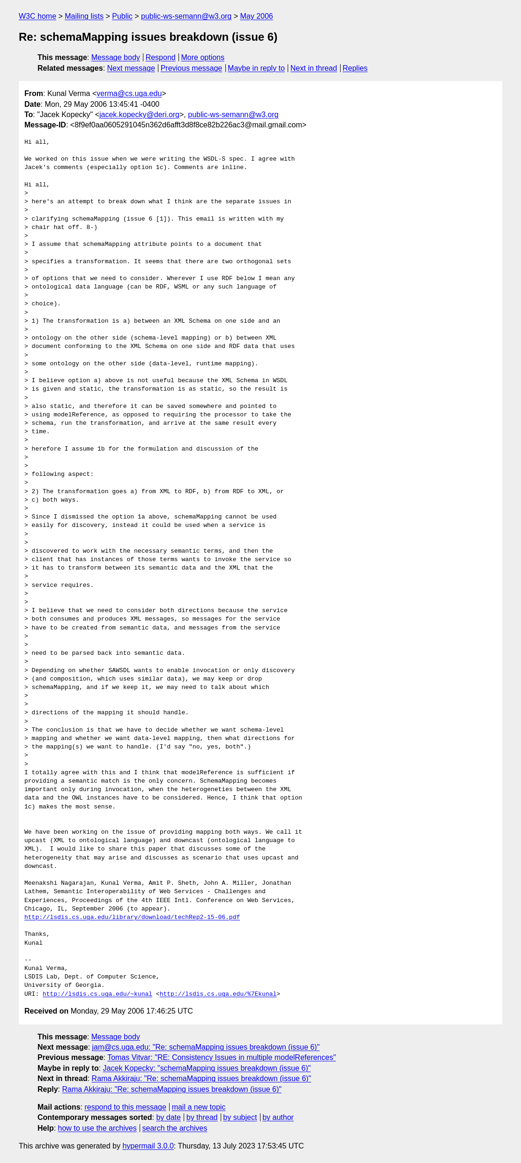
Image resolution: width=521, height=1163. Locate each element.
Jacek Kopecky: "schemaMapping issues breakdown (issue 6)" (207, 1068)
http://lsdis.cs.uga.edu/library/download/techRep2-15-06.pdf (132, 917)
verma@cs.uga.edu (129, 93)
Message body (115, 57)
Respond (161, 57)
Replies (354, 68)
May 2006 (256, 16)
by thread (202, 1117)
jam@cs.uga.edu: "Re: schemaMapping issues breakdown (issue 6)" (206, 1047)
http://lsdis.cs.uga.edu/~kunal (97, 994)
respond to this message (125, 1107)
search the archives (175, 1128)
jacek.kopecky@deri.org (139, 115)
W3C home (37, 16)
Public (122, 16)
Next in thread (313, 68)
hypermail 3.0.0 (147, 1146)
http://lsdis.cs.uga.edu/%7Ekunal (218, 994)
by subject (240, 1117)
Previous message (192, 68)
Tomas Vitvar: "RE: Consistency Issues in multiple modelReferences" (221, 1057)
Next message (131, 68)
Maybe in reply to (256, 68)
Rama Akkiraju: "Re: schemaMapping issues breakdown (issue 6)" (201, 1078)
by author (278, 1117)
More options (203, 57)
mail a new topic (199, 1107)
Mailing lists (84, 16)
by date (168, 1117)
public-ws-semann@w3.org (186, 16)
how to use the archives (97, 1128)
